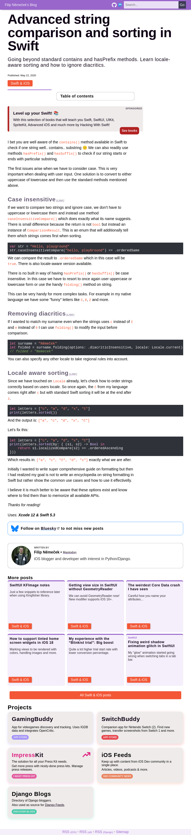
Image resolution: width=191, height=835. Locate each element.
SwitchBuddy (120, 726)
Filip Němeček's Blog (21, 5)
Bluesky (48, 535)
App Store (20, 744)
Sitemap (122, 832)
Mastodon (69, 559)
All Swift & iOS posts (95, 702)
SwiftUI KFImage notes (30, 592)
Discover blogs (24, 818)
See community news (117, 783)
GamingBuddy (32, 726)
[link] (60, 200)
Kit (27, 762)
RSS (69, 832)
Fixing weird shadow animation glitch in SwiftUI (151, 651)
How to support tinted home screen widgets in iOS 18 (34, 648)
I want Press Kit (24, 783)
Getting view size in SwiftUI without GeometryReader (93, 594)
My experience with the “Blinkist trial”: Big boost (91, 648)
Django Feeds (54, 812)
